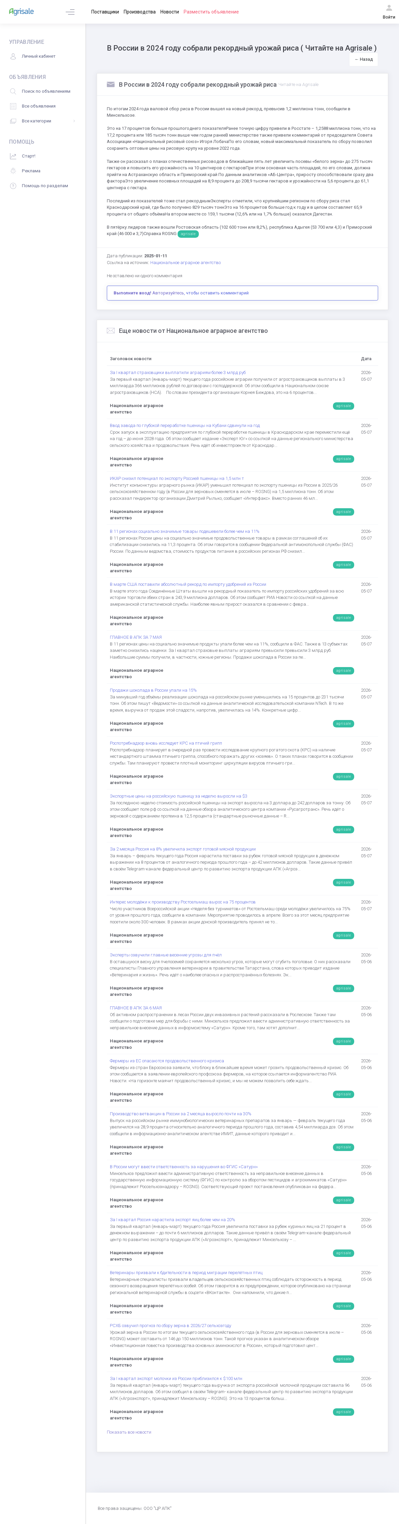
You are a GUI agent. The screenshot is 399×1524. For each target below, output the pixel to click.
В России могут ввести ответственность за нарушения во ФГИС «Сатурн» (184, 1166)
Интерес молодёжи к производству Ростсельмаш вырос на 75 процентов (183, 901)
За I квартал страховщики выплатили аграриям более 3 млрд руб (178, 372)
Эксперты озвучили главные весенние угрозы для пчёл (166, 954)
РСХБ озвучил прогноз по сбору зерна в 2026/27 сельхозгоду (170, 1325)
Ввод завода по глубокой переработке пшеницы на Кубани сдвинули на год (185, 425)
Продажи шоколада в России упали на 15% (153, 690)
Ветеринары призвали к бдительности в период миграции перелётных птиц (186, 1272)
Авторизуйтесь (168, 292)
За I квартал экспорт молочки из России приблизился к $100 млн (176, 1378)
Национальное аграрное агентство (185, 262)
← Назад (364, 59)
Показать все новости (129, 1432)
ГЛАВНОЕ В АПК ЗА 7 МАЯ (136, 637)
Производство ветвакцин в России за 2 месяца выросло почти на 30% (180, 1113)
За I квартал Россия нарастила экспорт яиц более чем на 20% (172, 1219)
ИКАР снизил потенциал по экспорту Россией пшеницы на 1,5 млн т (177, 478)
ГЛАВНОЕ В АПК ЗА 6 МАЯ (136, 1007)
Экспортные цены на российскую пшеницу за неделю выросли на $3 (178, 796)
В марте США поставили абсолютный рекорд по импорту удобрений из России (188, 584)
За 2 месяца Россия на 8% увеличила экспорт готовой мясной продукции (183, 849)
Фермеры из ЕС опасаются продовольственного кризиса (167, 1060)
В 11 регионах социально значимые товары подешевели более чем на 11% (184, 531)
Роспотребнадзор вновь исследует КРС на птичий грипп (166, 743)
